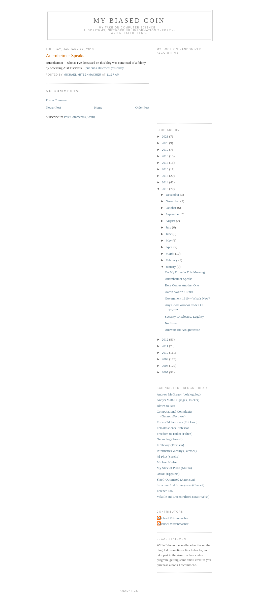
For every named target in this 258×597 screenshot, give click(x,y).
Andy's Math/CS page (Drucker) (178, 400)
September (173, 214)
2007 (165, 372)
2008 (165, 366)
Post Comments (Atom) (79, 117)
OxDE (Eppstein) (168, 474)
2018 (165, 156)
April (170, 247)
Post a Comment (57, 100)
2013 (165, 189)
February (172, 260)
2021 (165, 136)
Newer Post (53, 107)
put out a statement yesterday (105, 68)
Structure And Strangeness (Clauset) (180, 485)
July (169, 227)
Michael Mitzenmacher (173, 518)
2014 (165, 182)
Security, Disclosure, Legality (184, 316)
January (171, 267)
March (170, 253)
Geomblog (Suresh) (169, 439)
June (169, 234)
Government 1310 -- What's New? (187, 298)
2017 (165, 162)
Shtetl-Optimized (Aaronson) (176, 479)
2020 (165, 143)
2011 (165, 346)
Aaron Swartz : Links (179, 292)
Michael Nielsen (167, 462)
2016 (165, 169)
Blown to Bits (166, 406)
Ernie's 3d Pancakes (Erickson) (177, 422)
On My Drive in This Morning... (186, 272)
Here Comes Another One (182, 285)
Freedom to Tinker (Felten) (174, 434)
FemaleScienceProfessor (173, 428)
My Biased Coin (129, 20)
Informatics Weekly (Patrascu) (177, 451)
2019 (165, 149)
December (173, 194)
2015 (165, 176)
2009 (165, 359)
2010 (165, 352)
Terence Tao (165, 491)
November (173, 201)
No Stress (171, 323)
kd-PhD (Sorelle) (168, 456)
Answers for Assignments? (182, 329)
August (171, 221)
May (169, 240)
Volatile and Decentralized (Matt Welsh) (183, 497)
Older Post (142, 107)
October (171, 208)
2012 (165, 339)
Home (98, 107)
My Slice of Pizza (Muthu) (174, 468)
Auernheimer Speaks (178, 279)
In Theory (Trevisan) (170, 445)
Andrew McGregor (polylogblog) (179, 394)
